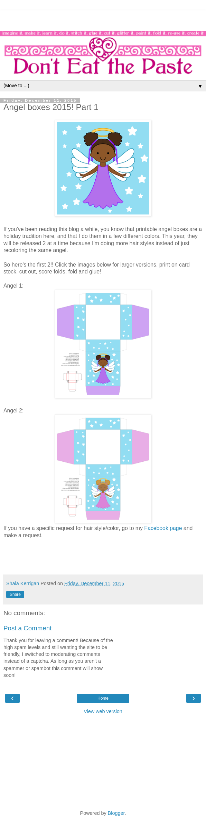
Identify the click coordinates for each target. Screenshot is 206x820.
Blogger (116, 813)
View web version (103, 711)
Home (103, 698)
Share (15, 594)
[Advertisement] (103, 19)
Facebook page (163, 528)
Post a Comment (27, 628)
